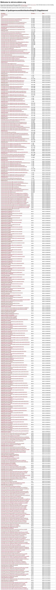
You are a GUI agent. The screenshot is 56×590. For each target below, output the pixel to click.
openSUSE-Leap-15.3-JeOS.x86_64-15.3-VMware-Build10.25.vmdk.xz (15, 42)
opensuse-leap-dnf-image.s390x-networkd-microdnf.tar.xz (12, 181)
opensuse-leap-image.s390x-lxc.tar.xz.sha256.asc (10, 525)
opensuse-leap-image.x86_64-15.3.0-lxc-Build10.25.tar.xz (12, 39)
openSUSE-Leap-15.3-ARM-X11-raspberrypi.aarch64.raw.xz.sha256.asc (15, 548)
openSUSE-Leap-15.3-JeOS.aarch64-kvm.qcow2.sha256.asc (13, 446)
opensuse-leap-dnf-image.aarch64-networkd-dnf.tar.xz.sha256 (13, 583)
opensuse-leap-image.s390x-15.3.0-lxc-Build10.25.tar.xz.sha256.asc (14, 193)
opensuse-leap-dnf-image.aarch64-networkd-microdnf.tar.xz (12, 155)
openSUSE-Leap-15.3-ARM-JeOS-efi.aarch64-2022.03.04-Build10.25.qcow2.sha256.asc (12, 361)
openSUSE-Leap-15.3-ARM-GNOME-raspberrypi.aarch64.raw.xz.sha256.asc (8, 463)
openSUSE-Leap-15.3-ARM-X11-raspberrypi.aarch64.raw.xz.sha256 (14, 542)
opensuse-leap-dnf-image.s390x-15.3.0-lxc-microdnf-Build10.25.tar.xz (14, 183)
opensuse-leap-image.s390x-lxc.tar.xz (8, 192)
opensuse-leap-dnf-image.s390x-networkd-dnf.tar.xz (11, 188)
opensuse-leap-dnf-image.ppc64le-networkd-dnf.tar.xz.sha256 (13, 546)
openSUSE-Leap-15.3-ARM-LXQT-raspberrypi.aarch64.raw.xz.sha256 (14, 567)
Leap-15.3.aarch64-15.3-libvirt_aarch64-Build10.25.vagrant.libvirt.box (14, 133)
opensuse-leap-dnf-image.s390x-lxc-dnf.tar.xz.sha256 (11, 504)
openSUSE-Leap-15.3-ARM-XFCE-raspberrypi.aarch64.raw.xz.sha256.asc (15, 514)
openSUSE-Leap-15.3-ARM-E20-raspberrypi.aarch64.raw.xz (12, 98)
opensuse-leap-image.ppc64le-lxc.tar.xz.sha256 (10, 435)
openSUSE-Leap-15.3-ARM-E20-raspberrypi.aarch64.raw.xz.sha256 (14, 502)
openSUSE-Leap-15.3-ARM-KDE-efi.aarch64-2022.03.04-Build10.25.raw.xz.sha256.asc (12, 381)
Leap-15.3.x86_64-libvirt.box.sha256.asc (9, 459)
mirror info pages (24, 5)
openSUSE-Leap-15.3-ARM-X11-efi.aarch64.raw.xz (11, 144)
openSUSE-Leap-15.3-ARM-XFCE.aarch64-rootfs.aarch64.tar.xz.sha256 (15, 533)
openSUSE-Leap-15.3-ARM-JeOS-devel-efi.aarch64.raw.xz (12, 94)
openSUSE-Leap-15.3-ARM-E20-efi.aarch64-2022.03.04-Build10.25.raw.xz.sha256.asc (12, 324)
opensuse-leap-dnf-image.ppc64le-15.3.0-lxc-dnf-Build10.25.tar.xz (14, 57)
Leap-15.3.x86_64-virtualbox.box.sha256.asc (9, 465)
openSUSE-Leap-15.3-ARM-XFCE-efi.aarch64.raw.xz (11, 178)
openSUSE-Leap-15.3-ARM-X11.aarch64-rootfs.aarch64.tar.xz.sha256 (14, 519)
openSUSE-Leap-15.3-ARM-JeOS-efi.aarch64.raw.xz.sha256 (13, 493)
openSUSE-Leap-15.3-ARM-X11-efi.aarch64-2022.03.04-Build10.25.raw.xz (15, 143)
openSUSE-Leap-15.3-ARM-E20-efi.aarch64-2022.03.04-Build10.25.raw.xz (15, 162)
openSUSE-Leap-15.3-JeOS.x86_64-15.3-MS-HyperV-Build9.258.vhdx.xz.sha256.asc (11, 484)
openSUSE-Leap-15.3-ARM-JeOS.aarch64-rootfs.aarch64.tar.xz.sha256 (15, 523)
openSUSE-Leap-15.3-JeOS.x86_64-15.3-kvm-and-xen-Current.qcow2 (14, 53)
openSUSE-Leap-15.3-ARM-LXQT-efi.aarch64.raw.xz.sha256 (13, 482)
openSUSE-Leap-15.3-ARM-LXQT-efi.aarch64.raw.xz (11, 161)
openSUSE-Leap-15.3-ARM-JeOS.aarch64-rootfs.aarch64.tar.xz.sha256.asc (9, 577)
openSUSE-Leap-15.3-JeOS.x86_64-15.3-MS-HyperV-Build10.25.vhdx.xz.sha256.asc (11, 273)
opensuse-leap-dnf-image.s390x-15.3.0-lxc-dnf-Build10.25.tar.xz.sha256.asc (10, 209)
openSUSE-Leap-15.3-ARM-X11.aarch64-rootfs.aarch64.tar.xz (13, 154)
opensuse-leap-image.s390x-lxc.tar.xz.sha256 (10, 524)
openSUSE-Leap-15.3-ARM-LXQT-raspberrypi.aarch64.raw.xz (13, 139)
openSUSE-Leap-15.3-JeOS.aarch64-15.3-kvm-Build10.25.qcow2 (14, 123)
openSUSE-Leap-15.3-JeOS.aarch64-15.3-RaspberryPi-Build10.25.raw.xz (15, 127)
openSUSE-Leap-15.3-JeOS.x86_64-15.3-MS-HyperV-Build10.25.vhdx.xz (15, 36)
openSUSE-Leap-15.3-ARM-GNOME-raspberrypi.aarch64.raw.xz (13, 91)
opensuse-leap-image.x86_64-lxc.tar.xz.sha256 (10, 530)
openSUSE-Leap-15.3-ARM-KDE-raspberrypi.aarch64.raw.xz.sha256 (14, 532)
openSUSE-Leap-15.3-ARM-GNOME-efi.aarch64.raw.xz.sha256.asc (14, 487)
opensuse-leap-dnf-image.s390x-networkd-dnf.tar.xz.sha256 (12, 510)
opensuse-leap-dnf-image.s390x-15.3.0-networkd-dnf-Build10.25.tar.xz (14, 189)
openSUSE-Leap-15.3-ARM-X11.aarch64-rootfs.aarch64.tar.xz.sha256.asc (15, 578)
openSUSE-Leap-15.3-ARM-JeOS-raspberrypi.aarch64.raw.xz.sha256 (14, 433)
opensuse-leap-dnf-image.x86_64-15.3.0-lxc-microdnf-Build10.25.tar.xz (15, 34)
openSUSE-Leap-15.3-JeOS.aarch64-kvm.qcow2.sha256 (12, 497)
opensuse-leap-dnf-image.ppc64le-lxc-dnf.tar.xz (10, 58)
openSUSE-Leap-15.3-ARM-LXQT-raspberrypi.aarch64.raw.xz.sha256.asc (15, 539)
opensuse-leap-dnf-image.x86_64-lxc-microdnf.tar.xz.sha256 (13, 572)
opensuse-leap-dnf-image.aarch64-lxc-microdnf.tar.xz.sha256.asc (13, 513)
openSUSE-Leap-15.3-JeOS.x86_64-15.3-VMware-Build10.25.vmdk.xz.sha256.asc (11, 296)
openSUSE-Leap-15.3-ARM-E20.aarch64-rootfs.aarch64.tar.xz (13, 103)
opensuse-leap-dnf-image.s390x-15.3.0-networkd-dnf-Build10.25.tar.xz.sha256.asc (11, 262)
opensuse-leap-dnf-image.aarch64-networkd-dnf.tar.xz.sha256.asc (14, 537)
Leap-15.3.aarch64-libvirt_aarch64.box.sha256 (10, 457)
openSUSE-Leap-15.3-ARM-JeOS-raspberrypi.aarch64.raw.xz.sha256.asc (15, 495)
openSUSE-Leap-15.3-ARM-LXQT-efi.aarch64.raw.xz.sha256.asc (13, 434)
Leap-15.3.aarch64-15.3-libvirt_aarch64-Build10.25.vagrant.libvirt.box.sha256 (9, 311)
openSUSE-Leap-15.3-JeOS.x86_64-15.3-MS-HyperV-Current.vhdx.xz (14, 38)
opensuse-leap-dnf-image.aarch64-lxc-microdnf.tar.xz (11, 136)
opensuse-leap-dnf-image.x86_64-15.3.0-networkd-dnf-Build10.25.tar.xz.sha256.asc (11, 259)
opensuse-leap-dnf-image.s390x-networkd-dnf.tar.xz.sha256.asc (13, 584)
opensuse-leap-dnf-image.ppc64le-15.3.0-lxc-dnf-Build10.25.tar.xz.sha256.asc (10, 211)
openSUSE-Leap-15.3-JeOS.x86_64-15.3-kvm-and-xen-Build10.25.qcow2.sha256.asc (12, 301)
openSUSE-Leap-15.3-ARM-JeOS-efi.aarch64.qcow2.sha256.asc (13, 467)
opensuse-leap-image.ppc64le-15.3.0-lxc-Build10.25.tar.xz (12, 64)
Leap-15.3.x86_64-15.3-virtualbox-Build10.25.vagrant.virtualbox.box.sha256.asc (10, 313)
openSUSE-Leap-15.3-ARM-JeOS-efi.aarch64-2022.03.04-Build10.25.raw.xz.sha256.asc (12, 347)
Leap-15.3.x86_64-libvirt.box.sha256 (8, 442)
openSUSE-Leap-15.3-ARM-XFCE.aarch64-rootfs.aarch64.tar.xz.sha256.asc (9, 528)
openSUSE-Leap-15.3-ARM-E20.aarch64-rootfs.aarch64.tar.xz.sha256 (14, 501)
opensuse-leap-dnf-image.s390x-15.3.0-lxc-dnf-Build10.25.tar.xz (13, 185)
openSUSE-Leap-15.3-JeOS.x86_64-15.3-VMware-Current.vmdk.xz (14, 44)
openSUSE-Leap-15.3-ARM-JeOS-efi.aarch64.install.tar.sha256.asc (14, 509)
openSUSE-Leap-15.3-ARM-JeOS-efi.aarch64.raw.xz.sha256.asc (13, 448)
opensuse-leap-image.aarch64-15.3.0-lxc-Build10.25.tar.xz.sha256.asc (14, 194)
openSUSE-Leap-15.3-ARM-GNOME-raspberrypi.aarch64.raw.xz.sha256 (15, 449)
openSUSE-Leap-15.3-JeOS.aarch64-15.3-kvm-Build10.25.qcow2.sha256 (15, 299)
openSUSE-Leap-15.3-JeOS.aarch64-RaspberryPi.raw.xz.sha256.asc (14, 518)
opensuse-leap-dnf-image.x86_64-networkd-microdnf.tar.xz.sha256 (14, 529)
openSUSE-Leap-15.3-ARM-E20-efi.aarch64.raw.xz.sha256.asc (13, 450)
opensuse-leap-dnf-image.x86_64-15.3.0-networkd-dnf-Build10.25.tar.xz (15, 18)
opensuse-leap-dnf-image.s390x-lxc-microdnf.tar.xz (11, 184)
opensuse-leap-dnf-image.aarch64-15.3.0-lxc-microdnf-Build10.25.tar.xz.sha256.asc (11, 214)
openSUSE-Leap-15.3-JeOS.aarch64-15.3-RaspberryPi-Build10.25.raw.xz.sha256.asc (12, 298)
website (30, 7)
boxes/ (2, 16)
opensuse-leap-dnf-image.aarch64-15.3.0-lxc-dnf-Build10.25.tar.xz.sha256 (15, 204)
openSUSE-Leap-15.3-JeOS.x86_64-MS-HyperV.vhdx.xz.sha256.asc (14, 471)
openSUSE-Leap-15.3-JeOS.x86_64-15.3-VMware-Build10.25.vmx (14, 45)
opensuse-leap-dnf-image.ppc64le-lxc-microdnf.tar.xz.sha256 (13, 515)
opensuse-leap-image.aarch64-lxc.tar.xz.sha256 (10, 552)
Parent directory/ (4, 14)
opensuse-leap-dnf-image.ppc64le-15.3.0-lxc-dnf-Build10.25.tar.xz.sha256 (15, 206)
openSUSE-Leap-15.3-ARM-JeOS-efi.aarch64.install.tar (12, 86)
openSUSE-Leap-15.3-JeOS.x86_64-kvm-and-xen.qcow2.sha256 (13, 506)
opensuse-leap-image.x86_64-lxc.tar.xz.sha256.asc (11, 544)
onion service (33, 4)
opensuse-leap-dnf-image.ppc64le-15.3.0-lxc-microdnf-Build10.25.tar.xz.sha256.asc (11, 234)
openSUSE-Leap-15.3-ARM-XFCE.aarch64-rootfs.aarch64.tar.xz (13, 168)
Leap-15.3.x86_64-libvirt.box (6, 54)
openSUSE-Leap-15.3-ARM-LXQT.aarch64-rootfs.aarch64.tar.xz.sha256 (15, 556)
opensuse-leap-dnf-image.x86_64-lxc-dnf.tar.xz (10, 21)
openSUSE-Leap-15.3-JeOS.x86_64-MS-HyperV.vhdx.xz (12, 35)
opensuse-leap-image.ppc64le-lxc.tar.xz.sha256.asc (11, 496)
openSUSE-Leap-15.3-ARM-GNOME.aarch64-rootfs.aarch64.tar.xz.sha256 (15, 475)
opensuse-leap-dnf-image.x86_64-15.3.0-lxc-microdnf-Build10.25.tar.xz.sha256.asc (11, 221)
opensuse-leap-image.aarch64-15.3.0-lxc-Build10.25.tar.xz (12, 149)
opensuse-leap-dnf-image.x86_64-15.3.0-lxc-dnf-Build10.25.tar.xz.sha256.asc (10, 218)
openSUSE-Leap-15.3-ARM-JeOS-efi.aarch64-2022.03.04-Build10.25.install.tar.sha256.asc (12, 359)
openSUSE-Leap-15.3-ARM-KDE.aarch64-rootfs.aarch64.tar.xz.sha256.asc (9, 581)
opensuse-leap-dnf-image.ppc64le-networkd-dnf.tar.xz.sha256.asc (14, 587)
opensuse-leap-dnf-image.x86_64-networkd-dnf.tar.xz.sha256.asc (13, 534)
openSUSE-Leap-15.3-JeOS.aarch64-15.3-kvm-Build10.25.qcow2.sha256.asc (10, 304)
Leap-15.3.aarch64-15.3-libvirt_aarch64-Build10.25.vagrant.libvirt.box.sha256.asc (9, 318)
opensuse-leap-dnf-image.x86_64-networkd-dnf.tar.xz (11, 19)
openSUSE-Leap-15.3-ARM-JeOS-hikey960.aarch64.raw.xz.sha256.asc (15, 500)
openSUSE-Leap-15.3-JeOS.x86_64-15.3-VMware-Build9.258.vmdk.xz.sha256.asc (11, 445)
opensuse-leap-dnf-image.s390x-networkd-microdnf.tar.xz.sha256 (13, 522)
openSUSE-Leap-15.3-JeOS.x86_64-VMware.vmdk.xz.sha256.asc (14, 477)
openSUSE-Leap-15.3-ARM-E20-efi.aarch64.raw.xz (11, 164)
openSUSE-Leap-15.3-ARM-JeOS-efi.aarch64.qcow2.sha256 (13, 476)
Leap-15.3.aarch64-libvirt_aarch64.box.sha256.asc (11, 486)
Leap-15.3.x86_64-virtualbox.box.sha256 (9, 481)
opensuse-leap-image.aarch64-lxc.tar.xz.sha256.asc (11, 551)
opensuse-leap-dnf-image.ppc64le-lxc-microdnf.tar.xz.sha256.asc (13, 562)
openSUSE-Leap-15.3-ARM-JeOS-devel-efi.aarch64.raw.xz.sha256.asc (15, 488)
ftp (27, 4)
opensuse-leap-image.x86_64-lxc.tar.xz (8, 40)
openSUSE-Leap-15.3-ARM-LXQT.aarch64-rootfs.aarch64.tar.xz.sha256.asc (9, 566)
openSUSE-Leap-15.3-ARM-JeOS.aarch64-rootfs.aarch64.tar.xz (13, 113)
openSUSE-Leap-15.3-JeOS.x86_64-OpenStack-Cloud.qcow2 (13, 31)
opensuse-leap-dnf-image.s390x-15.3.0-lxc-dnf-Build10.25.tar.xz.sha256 (15, 207)
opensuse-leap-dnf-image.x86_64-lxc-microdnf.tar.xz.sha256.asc (13, 575)
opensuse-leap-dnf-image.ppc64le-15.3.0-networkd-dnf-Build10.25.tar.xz (15, 68)
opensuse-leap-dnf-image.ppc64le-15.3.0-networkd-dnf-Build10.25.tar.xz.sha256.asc (12, 241)
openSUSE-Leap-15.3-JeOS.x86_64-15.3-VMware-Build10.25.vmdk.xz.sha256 (11, 291)
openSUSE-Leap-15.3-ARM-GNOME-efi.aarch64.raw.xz (12, 99)
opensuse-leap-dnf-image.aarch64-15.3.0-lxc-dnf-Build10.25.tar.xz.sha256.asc (10, 225)
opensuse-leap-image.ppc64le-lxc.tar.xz (8, 63)
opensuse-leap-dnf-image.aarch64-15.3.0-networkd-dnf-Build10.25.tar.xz (15, 138)
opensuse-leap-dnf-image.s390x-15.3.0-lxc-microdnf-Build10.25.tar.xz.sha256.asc (11, 250)
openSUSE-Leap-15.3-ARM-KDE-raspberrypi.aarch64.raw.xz (13, 165)
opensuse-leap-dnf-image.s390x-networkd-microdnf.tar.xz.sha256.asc (14, 588)
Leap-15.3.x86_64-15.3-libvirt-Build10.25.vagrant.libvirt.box (12, 56)
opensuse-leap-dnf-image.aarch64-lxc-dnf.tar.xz (10, 120)
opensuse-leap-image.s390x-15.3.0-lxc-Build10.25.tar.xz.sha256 (13, 201)
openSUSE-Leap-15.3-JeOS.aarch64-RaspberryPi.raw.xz (12, 126)
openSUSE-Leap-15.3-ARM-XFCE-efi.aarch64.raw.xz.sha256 (13, 568)
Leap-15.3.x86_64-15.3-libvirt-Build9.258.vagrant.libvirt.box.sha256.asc (15, 492)
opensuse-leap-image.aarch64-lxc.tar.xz (9, 150)
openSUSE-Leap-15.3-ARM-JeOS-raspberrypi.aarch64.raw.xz (13, 119)
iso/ (1, 17)
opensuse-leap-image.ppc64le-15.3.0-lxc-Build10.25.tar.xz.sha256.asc (14, 202)
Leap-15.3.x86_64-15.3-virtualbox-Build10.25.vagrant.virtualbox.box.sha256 (9, 315)
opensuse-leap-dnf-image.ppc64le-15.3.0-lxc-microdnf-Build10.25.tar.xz (15, 66)
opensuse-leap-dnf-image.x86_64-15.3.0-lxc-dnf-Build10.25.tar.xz (13, 22)
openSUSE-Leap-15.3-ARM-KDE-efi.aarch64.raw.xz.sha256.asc (13, 460)
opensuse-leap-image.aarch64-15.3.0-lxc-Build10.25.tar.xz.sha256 (14, 198)
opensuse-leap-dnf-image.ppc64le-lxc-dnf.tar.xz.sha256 (12, 490)
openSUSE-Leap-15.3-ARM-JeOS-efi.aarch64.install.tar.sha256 (13, 452)
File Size (33, 13)
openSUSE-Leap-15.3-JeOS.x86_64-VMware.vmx (11, 47)
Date (43, 13)
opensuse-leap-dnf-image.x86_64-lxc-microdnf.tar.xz (11, 33)
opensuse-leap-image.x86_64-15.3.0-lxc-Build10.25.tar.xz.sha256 (14, 203)
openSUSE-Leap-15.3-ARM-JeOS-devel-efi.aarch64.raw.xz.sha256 (14, 472)
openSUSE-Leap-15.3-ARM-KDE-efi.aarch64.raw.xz (11, 77)
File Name (3, 13)
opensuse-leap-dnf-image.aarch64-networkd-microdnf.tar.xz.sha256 (14, 582)
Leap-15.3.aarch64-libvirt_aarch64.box (8, 132)
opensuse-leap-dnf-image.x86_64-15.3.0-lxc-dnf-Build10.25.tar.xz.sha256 (15, 197)
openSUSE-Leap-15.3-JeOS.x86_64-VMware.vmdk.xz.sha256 (13, 466)
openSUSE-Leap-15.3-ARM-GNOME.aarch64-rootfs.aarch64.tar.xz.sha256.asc (10, 456)
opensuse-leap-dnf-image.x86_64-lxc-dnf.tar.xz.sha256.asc (12, 570)
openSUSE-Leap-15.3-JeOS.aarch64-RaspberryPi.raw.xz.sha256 (13, 557)
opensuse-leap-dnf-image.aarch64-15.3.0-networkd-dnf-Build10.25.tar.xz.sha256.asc (12, 255)
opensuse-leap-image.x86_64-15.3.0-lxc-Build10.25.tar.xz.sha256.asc (14, 195)
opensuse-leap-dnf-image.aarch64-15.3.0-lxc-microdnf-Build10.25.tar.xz (15, 134)
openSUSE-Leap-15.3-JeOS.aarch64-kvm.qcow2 (10, 124)
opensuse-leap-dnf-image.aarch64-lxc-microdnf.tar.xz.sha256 (13, 555)
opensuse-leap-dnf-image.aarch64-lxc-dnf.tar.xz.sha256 (12, 586)
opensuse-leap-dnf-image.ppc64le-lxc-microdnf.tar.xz (11, 67)
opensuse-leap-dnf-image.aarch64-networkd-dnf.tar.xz (11, 137)
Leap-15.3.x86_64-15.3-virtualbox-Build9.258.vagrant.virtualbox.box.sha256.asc (10, 454)
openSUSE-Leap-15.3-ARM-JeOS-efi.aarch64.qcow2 (11, 110)
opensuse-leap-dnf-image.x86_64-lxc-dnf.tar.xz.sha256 (11, 560)
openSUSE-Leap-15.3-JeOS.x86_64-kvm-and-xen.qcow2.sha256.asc (14, 461)
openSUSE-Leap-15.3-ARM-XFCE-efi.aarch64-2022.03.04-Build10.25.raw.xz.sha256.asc (12, 422)
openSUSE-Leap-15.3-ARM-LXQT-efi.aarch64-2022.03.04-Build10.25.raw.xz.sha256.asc (12, 400)
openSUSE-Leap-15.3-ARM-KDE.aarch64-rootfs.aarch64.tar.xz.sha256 (15, 571)
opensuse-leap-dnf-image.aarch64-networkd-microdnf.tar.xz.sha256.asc (15, 547)
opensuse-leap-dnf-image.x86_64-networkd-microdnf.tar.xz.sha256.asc (15, 558)
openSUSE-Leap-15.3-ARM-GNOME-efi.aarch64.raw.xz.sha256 (13, 439)
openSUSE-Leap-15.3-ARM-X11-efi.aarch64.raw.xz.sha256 (12, 511)
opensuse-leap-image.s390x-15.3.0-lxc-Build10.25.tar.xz (12, 190)
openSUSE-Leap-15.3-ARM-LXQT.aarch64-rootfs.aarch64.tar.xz (13, 128)
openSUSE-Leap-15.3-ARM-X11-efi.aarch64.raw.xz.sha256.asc (13, 538)
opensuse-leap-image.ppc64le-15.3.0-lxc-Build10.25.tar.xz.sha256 (14, 199)
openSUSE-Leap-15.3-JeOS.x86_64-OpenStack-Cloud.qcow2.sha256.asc (15, 438)
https (25, 4)
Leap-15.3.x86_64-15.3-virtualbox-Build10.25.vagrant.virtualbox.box (14, 49)
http (23, 4)
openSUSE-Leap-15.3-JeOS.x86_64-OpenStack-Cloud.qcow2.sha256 (14, 491)
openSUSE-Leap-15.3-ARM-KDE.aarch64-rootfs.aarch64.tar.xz (13, 71)
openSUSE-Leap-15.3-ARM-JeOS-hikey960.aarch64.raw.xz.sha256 (14, 505)
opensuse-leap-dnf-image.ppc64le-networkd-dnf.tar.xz (11, 69)
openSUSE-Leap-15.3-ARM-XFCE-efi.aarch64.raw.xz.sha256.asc (14, 520)
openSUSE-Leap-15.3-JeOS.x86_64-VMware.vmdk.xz (11, 43)
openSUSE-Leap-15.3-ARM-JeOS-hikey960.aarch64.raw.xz (12, 80)
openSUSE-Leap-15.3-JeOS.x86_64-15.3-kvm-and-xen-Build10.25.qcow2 (15, 52)
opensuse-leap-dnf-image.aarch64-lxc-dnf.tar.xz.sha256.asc (12, 535)
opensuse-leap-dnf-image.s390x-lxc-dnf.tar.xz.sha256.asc (12, 440)
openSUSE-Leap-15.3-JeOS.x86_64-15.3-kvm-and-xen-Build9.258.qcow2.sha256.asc (12, 480)
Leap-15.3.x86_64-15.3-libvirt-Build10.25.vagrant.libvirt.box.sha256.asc (15, 307)
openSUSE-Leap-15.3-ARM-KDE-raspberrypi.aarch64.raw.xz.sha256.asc (15, 543)
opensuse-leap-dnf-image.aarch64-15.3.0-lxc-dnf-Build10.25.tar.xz (14, 122)
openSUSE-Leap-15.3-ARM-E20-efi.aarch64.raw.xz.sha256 (12, 443)
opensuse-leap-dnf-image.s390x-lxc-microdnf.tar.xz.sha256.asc (13, 561)
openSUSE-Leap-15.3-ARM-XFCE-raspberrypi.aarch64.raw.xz (13, 174)
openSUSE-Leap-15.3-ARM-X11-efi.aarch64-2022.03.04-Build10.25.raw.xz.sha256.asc (12, 406)
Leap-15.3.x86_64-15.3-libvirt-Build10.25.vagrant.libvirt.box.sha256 (14, 309)
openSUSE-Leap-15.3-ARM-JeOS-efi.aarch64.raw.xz (11, 87)
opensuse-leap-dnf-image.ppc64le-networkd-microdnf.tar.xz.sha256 (14, 553)
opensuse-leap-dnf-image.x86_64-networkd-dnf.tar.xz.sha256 (13, 549)
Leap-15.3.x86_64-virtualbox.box (7, 48)
